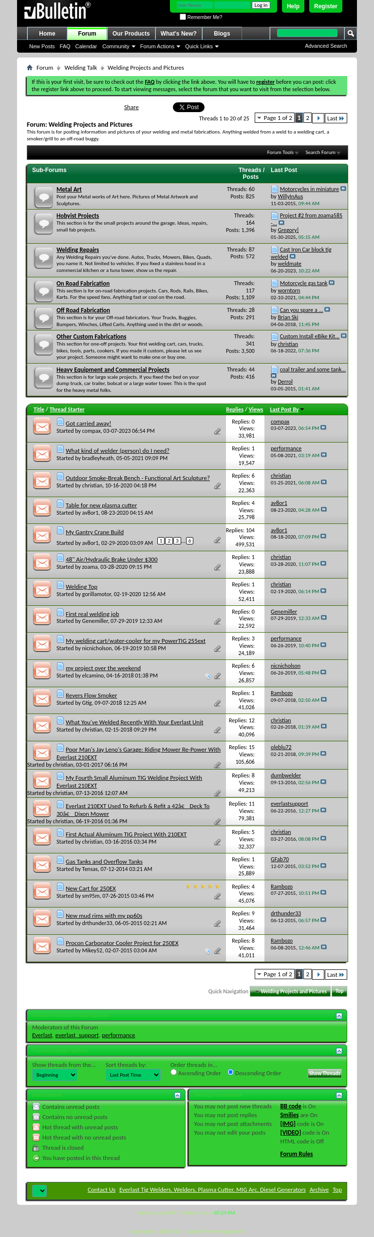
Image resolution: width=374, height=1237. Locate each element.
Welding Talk (80, 67)
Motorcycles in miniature (309, 189)
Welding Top (81, 586)
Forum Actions (157, 46)
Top (339, 991)
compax (91, 430)
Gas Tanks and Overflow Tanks (104, 861)
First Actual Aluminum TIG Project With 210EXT (126, 834)
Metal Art (69, 189)
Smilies (289, 1115)
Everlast (42, 1035)
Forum (87, 33)
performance (118, 1035)
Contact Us (101, 1189)
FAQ (65, 46)
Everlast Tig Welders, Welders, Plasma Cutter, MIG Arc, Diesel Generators (212, 1189)
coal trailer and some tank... (313, 369)
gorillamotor (96, 594)
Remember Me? (201, 17)
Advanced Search (326, 46)
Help (293, 6)
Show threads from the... (64, 1064)
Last (336, 118)
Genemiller (95, 621)
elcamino (93, 675)
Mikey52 (92, 950)
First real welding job (92, 614)
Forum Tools (280, 152)
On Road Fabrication (83, 283)
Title (39, 409)
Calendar (86, 46)
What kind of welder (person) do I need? (117, 450)
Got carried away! (89, 423)
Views (256, 409)
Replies (234, 409)
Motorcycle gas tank (304, 283)
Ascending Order (195, 1073)
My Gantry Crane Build (95, 532)
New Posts (42, 46)
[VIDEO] (290, 1132)
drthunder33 (97, 923)
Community (116, 46)
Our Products (131, 33)
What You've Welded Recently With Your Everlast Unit (135, 722)
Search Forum (321, 152)
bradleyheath (98, 458)
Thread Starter (67, 409)
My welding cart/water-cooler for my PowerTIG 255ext (136, 640)
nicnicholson (97, 648)
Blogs (222, 33)
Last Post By (287, 409)
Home (47, 33)
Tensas (90, 869)
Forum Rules (296, 1154)
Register (325, 6)
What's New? (179, 33)
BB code (290, 1106)
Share (131, 107)
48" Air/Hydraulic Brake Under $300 (112, 559)
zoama (90, 566)
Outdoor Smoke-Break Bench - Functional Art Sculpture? (138, 478)
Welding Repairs (77, 249)
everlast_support (77, 1035)
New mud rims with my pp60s (104, 915)
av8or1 (90, 512)
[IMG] (288, 1123)
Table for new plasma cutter (101, 505)
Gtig (87, 702)
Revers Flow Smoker (91, 695)
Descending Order (254, 1073)
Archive (319, 1189)
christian (92, 485)
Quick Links (199, 46)
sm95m (91, 895)
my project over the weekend (103, 668)
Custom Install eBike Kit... (310, 336)
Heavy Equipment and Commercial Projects (112, 369)
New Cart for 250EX (91, 888)
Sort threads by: (126, 1064)
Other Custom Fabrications (91, 336)
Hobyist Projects (77, 215)
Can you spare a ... (301, 310)
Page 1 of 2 (278, 117)
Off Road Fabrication (83, 310)
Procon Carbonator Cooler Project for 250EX (122, 943)
